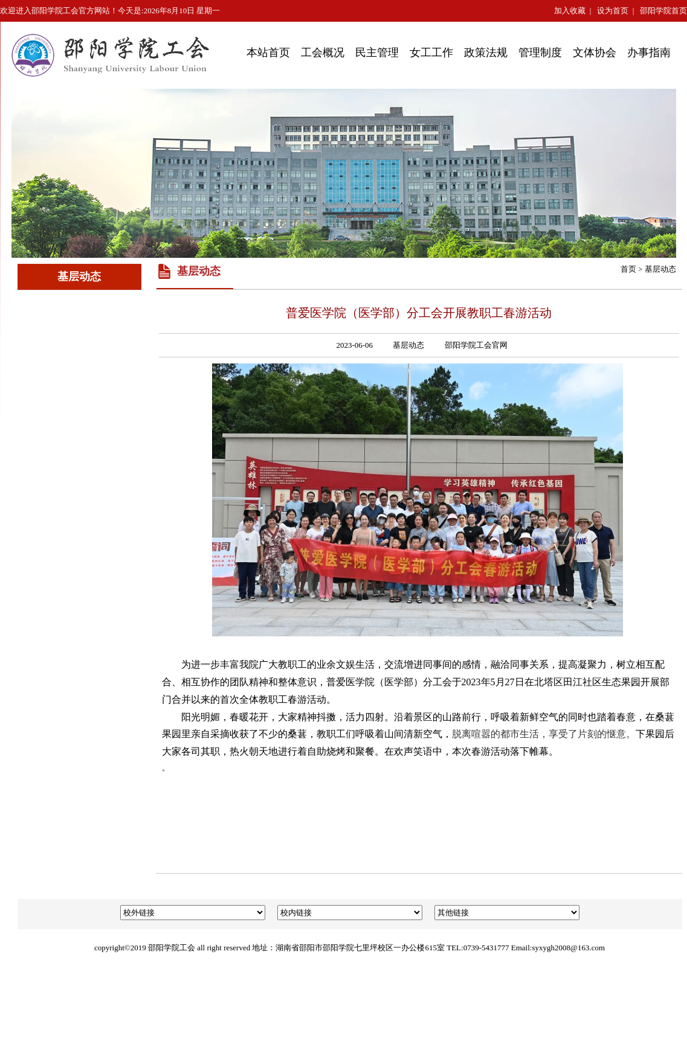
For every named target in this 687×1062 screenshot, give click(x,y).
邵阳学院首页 (663, 10)
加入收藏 (569, 10)
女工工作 (431, 52)
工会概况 (322, 52)
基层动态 (660, 268)
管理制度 (540, 52)
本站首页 (268, 52)
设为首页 (612, 10)
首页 (628, 268)
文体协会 (594, 52)
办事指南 (649, 52)
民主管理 (377, 52)
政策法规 (486, 52)
